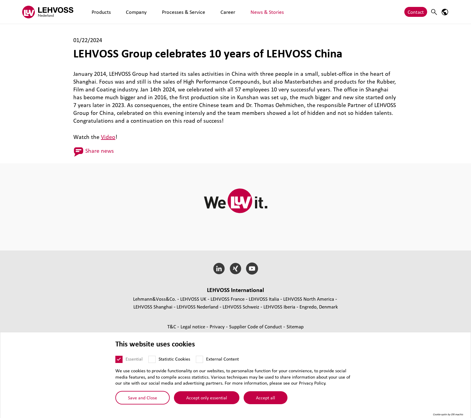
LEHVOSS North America (308, 299)
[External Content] (199, 361)
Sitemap (295, 326)
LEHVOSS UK (193, 299)
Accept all (265, 399)
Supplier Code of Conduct (256, 326)
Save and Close (142, 399)
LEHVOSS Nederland (197, 306)
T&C (172, 326)
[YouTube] (252, 269)
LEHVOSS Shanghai (152, 306)
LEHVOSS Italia (264, 299)
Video (108, 137)
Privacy (218, 326)
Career (193, 12)
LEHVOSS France (228, 299)
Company (122, 12)
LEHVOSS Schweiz (241, 306)
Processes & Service (159, 12)
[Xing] (235, 269)
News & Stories (223, 12)
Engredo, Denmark (318, 306)
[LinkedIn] (219, 269)
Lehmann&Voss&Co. (154, 299)
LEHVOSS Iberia (279, 306)
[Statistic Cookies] (152, 361)
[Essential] (119, 361)
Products (96, 12)
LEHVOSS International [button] (235, 290)
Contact (416, 12)
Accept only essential (206, 399)
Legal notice (193, 326)
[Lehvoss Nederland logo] (47, 12)
